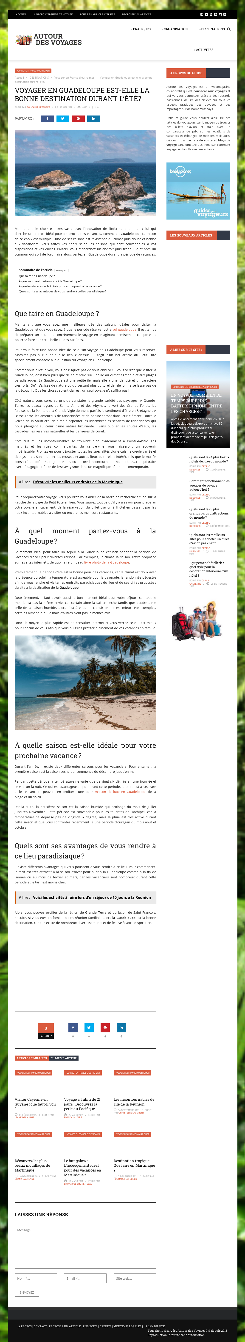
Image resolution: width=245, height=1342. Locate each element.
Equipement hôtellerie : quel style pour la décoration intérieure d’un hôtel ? (208, 569)
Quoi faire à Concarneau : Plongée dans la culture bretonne (196, 284)
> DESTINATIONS (212, 29)
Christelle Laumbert (131, 1112)
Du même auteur (64, 1058)
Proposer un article (136, 14)
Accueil (21, 14)
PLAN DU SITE (155, 1326)
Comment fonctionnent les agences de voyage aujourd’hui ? (209, 485)
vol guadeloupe (124, 329)
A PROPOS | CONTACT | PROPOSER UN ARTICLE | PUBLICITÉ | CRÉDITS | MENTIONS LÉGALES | (80, 1326)
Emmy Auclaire (73, 1117)
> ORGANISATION (175, 29)
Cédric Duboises (199, 468)
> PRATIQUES (141, 29)
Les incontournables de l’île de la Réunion (134, 1101)
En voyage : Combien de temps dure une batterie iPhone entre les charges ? (196, 403)
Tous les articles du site (97, 14)
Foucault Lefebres (38, 107)
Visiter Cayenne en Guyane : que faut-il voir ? (35, 1104)
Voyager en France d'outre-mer (33, 70)
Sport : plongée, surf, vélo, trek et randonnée (197, 268)
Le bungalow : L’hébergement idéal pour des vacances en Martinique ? (82, 1167)
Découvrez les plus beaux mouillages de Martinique (32, 1165)
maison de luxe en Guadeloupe (120, 791)
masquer (61, 270)
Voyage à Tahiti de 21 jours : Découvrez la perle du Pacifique (82, 1104)
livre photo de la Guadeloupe (106, 562)
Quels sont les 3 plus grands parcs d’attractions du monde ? (209, 513)
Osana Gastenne (24, 1178)
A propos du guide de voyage (53, 14)
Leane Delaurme (24, 1117)
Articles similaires (32, 1058)
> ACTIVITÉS (203, 49)
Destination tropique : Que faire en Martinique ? (134, 1165)
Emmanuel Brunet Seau (78, 1183)
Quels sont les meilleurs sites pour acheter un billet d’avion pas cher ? (209, 539)
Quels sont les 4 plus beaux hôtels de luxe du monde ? (209, 459)
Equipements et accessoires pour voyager (195, 386)
